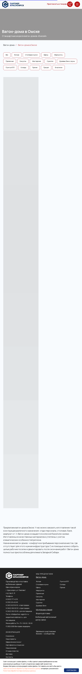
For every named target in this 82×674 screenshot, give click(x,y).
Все (7, 55)
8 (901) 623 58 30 (12, 605)
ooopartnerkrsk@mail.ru (14, 617)
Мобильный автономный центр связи (45, 618)
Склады (23, 67)
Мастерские (36, 61)
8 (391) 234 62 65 (12, 602)
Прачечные (10, 61)
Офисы (46, 55)
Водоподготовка (43, 613)
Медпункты (58, 55)
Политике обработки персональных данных (19, 671)
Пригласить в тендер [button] (57, 4)
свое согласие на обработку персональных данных (22, 668)
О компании (10, 636)
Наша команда (11, 648)
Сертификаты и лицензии (15, 645)
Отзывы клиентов (12, 651)
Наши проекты (11, 639)
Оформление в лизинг (14, 642)
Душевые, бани (41, 606)
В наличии (58, 67)
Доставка (9, 654)
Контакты (9, 657)
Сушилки (50, 61)
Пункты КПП (10, 67)
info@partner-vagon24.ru (20, 614)
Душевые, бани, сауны (67, 61)
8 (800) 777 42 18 (12, 599)
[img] (13, 4)
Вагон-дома (8, 45)
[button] (70, 4)
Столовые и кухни (31, 55)
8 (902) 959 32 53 (12, 608)
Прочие (34, 67)
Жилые (16, 55)
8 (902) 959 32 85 (12, 611)
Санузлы (23, 61)
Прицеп (46, 67)
